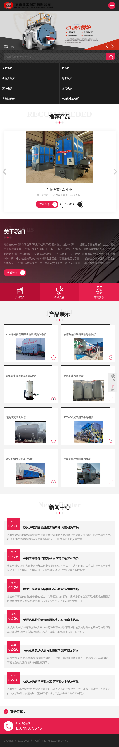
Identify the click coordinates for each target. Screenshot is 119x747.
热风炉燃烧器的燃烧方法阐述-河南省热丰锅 (51, 527)
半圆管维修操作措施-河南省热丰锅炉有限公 (51, 558)
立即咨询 (73, 204)
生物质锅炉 (8, 78)
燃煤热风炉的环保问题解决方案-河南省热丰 (51, 619)
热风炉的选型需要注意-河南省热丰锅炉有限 (51, 681)
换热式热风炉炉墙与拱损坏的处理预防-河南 (51, 650)
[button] (107, 46)
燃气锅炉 (67, 88)
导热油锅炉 (8, 98)
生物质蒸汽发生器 (59, 189)
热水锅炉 (67, 78)
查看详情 (48, 204)
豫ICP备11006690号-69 (55, 740)
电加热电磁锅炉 (70, 98)
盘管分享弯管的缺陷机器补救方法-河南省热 (51, 589)
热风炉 (65, 68)
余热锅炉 (7, 68)
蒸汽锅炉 (7, 88)
